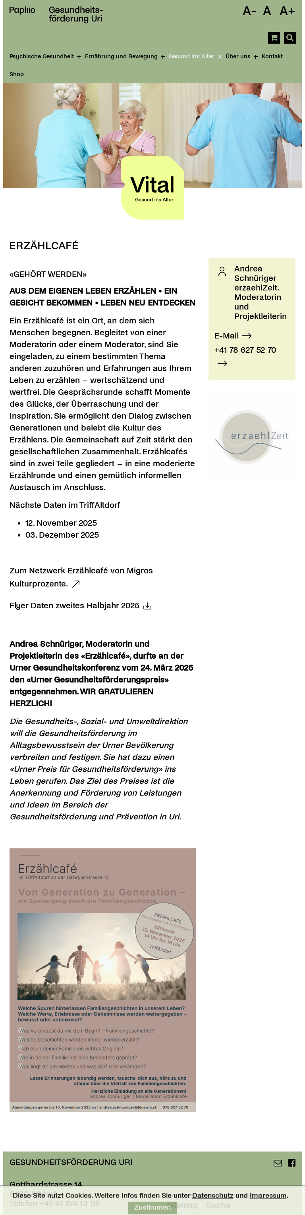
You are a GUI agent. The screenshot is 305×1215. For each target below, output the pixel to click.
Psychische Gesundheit (45, 56)
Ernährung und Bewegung (125, 56)
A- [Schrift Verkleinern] (250, 11)
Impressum (268, 1199)
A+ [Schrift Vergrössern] (287, 11)
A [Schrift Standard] (267, 11)
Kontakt (272, 56)
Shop (17, 74)
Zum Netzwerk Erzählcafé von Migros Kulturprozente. (81, 577)
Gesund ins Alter (196, 56)
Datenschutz (213, 1199)
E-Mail (226, 335)
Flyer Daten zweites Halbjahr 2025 (74, 605)
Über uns (242, 56)
